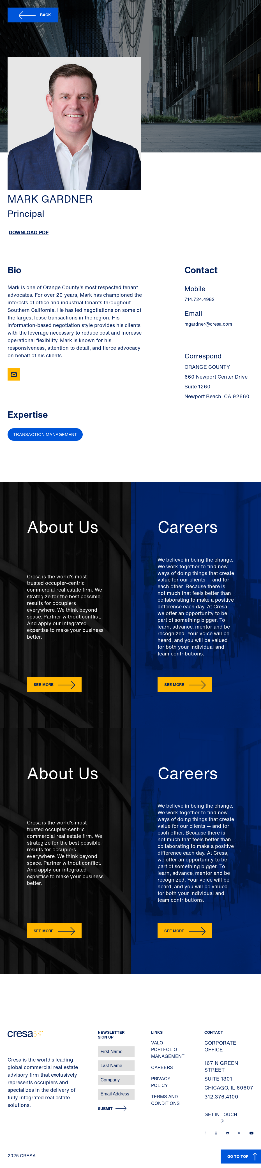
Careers (162, 1067)
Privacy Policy (160, 1082)
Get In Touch (220, 1117)
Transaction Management (45, 434)
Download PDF (28, 232)
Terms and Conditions (165, 1100)
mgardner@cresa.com (208, 324)
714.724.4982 (199, 299)
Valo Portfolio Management (167, 1049)
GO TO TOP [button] (237, 1156)
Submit (105, 1108)
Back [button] (45, 15)
